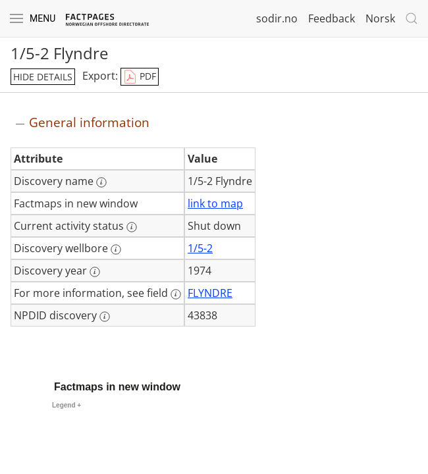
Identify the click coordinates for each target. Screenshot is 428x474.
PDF (139, 77)
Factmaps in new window (117, 386)
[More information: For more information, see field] (176, 294)
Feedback (331, 18)
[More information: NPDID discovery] (104, 316)
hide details (42, 76)
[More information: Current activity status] (131, 227)
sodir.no (277, 18)
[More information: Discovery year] (95, 272)
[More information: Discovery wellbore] (116, 249)
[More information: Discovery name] (101, 182)
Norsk (380, 18)
